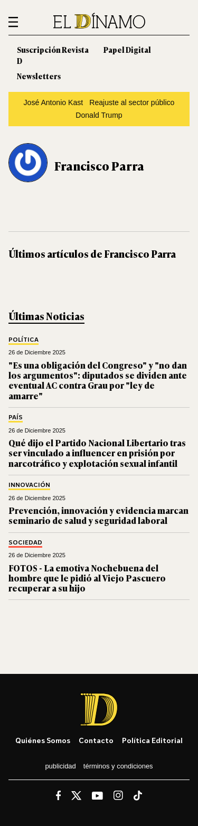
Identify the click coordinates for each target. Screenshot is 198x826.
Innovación (29, 485)
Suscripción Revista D (53, 55)
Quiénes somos (42, 740)
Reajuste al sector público (131, 102)
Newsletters (39, 75)
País (15, 417)
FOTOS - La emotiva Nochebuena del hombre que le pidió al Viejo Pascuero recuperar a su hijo (87, 577)
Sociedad (25, 542)
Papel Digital (127, 49)
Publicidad (60, 766)
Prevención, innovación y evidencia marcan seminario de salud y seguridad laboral (98, 515)
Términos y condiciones (118, 766)
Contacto (96, 740)
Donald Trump (99, 115)
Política (23, 339)
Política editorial (152, 740)
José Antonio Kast (53, 102)
